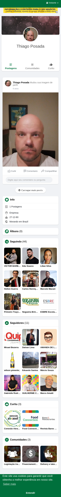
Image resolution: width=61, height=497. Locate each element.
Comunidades (18, 439)
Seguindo (16, 241)
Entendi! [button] (30, 493)
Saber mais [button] (9, 484)
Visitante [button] (52, 3)
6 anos (16, 89)
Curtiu (13, 404)
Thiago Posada (30, 46)
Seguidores (17, 323)
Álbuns (14, 231)
